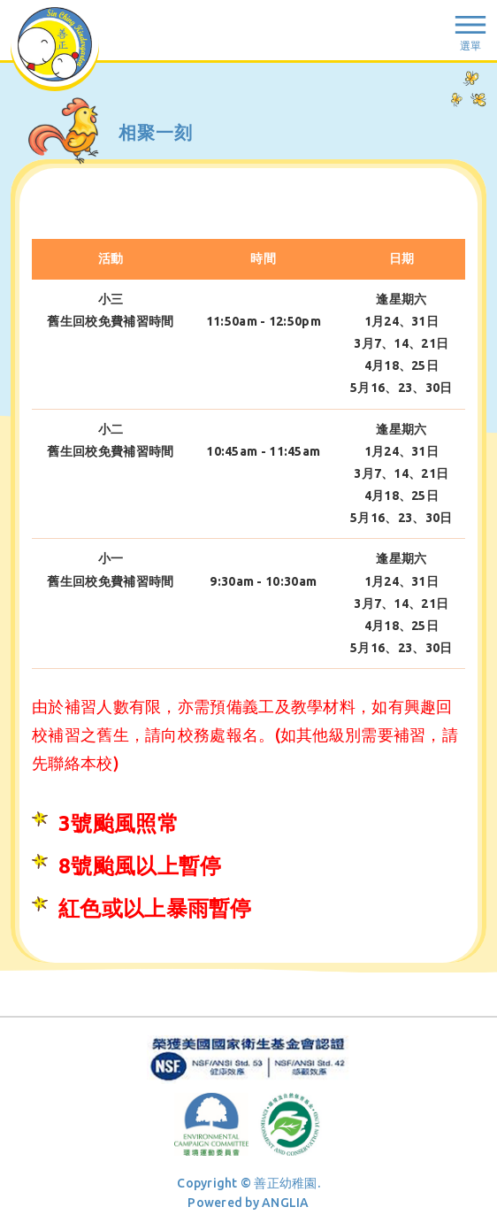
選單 (470, 46)
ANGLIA (286, 1202)
